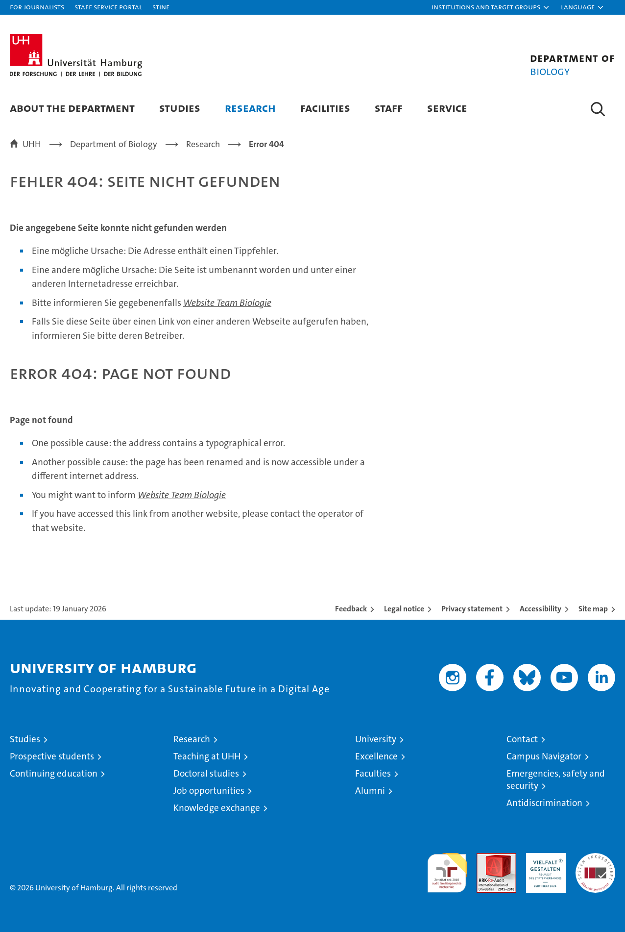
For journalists (37, 6)
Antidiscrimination (544, 803)
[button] (491, 7)
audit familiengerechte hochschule (447, 868)
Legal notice (404, 609)
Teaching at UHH (206, 756)
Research (250, 108)
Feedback (351, 609)
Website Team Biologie (227, 303)
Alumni (370, 790)
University (375, 739)
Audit (486, 858)
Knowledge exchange (216, 808)
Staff (389, 108)
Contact (522, 739)
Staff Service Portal (108, 6)
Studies (179, 108)
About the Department (72, 108)
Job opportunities (208, 790)
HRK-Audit (543, 858)
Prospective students (52, 756)
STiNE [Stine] (160, 6)
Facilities (325, 108)
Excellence (376, 756)
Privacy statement (472, 609)
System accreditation (595, 863)
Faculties (373, 773)
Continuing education (53, 773)
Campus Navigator (543, 756)
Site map (593, 609)
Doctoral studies (206, 773)
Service (447, 108)
